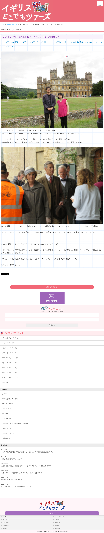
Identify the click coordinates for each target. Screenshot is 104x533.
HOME (2, 24)
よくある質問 (6, 418)
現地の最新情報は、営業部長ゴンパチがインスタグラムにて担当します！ (26, 466)
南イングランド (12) (9, 368)
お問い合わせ (6, 428)
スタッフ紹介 (6, 409)
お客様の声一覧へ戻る (52, 287)
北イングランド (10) (9, 363)
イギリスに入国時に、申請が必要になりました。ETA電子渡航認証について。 (27, 452)
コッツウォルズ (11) (9, 348)
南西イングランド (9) (10, 377)
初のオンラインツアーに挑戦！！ (12, 480)
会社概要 (5, 413)
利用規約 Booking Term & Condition (15, 423)
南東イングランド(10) (9, 373)
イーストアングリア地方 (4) (12, 338)
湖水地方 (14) (7, 382)
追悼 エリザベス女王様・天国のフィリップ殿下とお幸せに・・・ (24, 473)
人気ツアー (6, 394)
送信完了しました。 (9, 433)
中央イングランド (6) (10, 358)
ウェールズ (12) (8, 343)
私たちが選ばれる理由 (10, 399)
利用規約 (5, 528)
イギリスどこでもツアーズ (50, 531)
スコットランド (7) (9, 353)
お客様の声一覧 (12, 24)
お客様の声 (6, 438)
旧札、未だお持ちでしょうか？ (11, 459)
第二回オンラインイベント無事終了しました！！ (17, 486)
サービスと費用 (7, 404)
